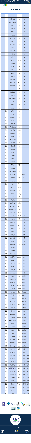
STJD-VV (12, 1)
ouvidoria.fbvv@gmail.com (27, 0)
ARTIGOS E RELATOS (13, 0)
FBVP (1, 0)
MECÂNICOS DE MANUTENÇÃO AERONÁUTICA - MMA (12, 2)
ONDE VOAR (14, 1)
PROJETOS (10, 1)
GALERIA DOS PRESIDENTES (4, 2)
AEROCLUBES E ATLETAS (18, 0)
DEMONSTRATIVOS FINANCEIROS (4, 1)
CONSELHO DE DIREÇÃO (7, 0)
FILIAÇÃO (4, 0)
